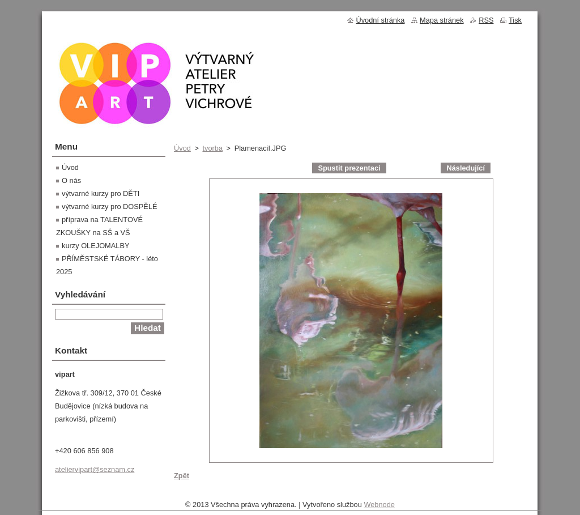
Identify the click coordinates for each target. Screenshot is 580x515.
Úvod (182, 148)
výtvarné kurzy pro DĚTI (100, 193)
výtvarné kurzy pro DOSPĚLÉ (109, 206)
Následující (465, 168)
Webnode (379, 507)
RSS (486, 20)
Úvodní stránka (380, 20)
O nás (71, 180)
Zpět (181, 475)
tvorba (212, 148)
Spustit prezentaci (349, 168)
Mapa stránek (442, 20)
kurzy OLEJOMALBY (95, 245)
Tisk (515, 20)
